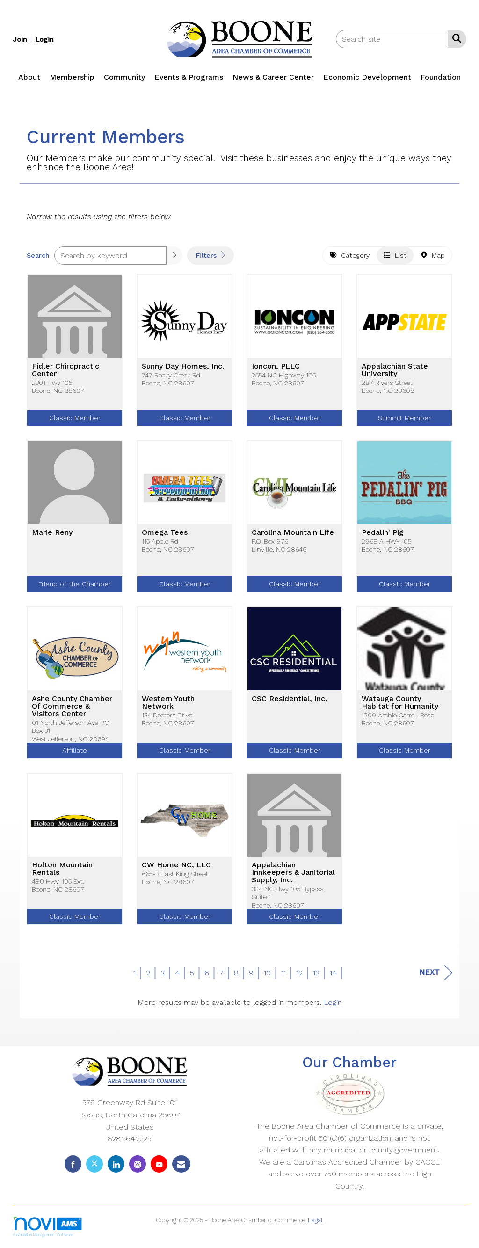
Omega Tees (165, 532)
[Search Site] (455, 38)
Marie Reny (52, 532)
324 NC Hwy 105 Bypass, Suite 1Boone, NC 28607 (288, 897)
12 (299, 972)
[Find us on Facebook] (73, 1164)
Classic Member (75, 417)
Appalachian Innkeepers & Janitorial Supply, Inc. (293, 872)
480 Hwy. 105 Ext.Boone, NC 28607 (58, 885)
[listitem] (23, 39)
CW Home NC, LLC (176, 865)
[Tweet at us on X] (94, 1164)
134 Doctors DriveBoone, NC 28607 (168, 719)
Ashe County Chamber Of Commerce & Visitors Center (72, 706)
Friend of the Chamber (74, 584)
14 (333, 972)
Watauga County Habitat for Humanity (400, 702)
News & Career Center (273, 77)
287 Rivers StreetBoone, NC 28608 (388, 386)
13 (316, 972)
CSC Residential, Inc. (289, 698)
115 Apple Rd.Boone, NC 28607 (168, 545)
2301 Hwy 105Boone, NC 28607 (58, 386)
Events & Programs (188, 77)
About (29, 77)
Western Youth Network (168, 702)
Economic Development (367, 77)
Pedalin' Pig (383, 532)
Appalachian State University (395, 369)
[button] (174, 255)
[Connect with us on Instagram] (137, 1164)
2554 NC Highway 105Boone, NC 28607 (284, 379)
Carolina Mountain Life (293, 532)
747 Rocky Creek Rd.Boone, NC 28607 (172, 379)
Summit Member (404, 417)
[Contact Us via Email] (181, 1164)
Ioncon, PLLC (276, 366)
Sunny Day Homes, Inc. (183, 366)
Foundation (441, 77)
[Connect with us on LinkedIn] (116, 1164)
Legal (315, 1220)
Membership (72, 77)
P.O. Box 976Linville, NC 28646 (279, 545)
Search (38, 255)
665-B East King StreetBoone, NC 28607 (175, 878)
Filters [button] (210, 255)
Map (433, 255)
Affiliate (74, 750)
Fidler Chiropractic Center (65, 369)
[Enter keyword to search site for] (392, 39)
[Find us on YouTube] (159, 1164)
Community (124, 77)
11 (283, 972)
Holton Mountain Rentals (62, 868)
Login (333, 1002)
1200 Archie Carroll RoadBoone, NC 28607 (398, 719)
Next (435, 972)
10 (267, 972)
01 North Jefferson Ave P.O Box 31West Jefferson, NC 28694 (70, 731)
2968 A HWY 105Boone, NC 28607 (388, 545)
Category (350, 255)
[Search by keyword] (110, 255)
